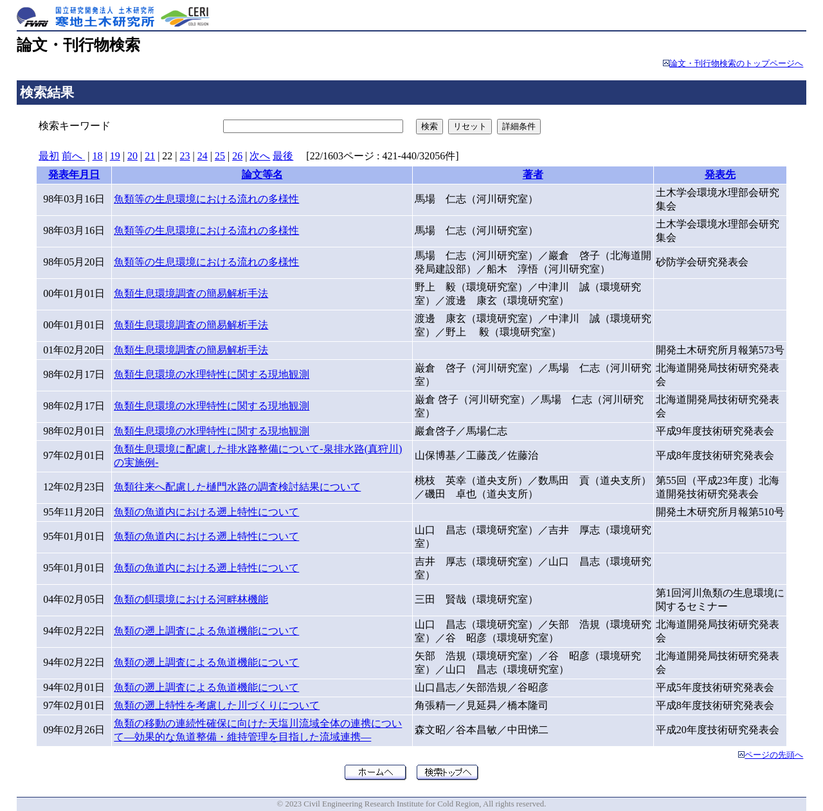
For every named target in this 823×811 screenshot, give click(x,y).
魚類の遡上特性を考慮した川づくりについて (217, 705)
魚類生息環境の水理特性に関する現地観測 (211, 374)
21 (150, 155)
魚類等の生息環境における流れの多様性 (206, 198)
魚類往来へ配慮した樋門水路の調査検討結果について (237, 486)
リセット (470, 126)
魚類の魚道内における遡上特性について (206, 511)
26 (237, 155)
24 (202, 155)
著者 (533, 174)
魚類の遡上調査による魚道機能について (206, 630)
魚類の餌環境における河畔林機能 (191, 599)
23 (185, 155)
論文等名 (262, 174)
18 (98, 155)
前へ (73, 155)
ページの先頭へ (774, 755)
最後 (283, 155)
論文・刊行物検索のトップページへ (736, 63)
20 (132, 155)
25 (220, 155)
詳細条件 (519, 126)
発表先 (720, 174)
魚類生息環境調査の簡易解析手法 (191, 293)
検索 (429, 126)
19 (115, 155)
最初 (49, 155)
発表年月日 (74, 174)
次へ (259, 155)
